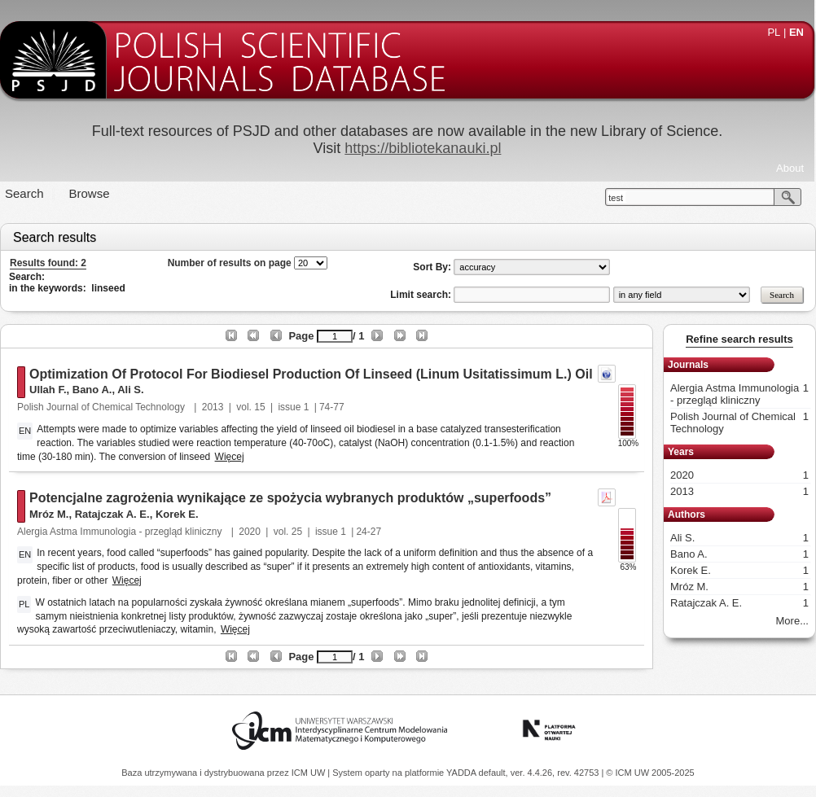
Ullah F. (48, 389)
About (790, 168)
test (615, 198)
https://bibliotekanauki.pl (422, 148)
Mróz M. (48, 514)
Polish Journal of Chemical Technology (102, 407)
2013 (213, 407)
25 (297, 531)
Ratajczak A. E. (112, 514)
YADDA (462, 772)
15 (259, 407)
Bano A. (92, 389)
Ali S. (130, 389)
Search (24, 193)
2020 (250, 531)
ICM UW (310, 772)
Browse (89, 193)
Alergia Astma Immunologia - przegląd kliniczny (121, 531)
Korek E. (177, 514)
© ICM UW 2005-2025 (650, 772)
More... (792, 621)
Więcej (229, 456)
